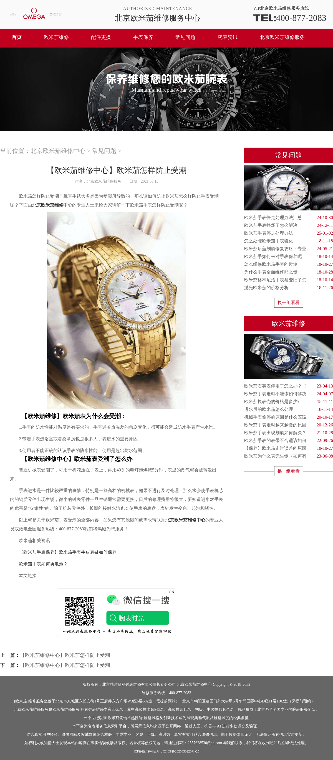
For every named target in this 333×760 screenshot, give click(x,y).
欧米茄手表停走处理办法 (288, 233)
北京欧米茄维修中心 (58, 150)
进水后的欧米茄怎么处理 (288, 409)
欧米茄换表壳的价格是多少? (288, 402)
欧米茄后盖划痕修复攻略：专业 (288, 249)
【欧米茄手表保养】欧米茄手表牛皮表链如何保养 (63, 552)
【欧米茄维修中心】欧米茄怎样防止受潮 (65, 655)
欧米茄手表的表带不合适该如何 (288, 440)
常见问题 (185, 37)
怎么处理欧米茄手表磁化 (288, 241)
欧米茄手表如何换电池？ (39, 564)
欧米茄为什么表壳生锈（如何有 (288, 456)
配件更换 (101, 37)
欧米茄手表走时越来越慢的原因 (288, 425)
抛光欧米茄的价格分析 (288, 288)
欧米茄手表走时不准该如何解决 (288, 394)
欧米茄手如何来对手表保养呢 (288, 256)
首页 (17, 37)
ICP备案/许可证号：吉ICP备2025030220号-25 (167, 751)
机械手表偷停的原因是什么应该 (288, 417)
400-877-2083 (289, 17)
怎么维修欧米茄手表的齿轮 (288, 264)
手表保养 (143, 37)
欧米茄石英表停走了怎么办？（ (288, 386)
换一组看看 (289, 302)
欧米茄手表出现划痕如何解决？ (288, 433)
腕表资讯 (228, 37)
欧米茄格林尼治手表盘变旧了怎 (288, 280)
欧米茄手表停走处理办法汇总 (288, 218)
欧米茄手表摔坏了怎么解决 (288, 225)
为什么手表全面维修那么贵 (288, 272)
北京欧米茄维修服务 (282, 37)
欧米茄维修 (56, 37)
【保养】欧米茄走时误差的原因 (288, 448)
